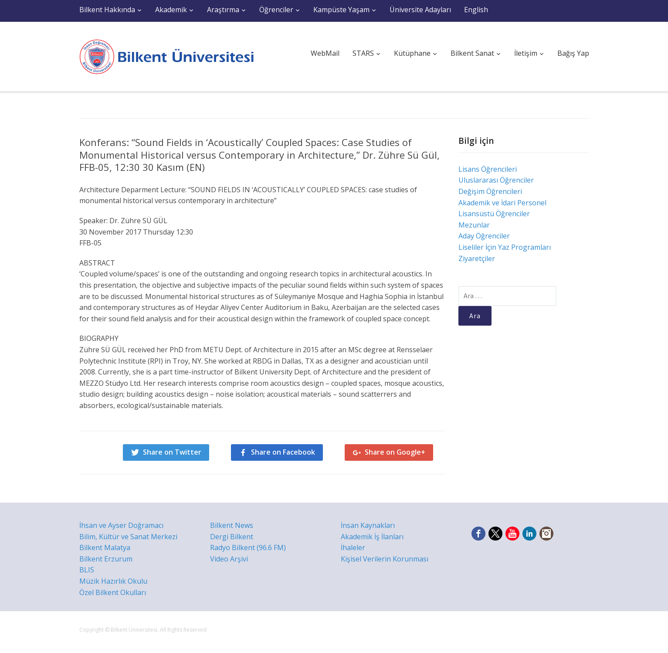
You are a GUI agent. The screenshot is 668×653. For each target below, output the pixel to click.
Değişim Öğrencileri (490, 191)
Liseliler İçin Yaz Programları (504, 247)
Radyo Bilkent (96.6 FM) (248, 547)
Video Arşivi (229, 559)
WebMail (325, 53)
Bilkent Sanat (472, 53)
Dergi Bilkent (231, 536)
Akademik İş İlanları (372, 536)
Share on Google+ (395, 452)
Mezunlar (474, 225)
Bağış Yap (573, 53)
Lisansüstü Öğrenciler (494, 213)
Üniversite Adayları (420, 9)
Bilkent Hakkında (107, 9)
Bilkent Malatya (104, 547)
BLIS (86, 570)
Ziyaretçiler (476, 258)
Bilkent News (231, 525)
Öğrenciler (276, 9)
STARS (363, 53)
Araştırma (223, 9)
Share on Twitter (172, 452)
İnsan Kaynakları (368, 525)
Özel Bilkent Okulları (112, 592)
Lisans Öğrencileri (487, 169)
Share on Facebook (283, 452)
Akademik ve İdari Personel (502, 202)
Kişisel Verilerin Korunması (384, 559)
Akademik (171, 9)
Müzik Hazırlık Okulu (113, 581)
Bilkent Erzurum (105, 559)
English (476, 9)
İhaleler (353, 547)
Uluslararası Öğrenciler (496, 180)
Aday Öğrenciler (484, 236)
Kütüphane (412, 53)
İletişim (525, 53)
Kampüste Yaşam (341, 9)
